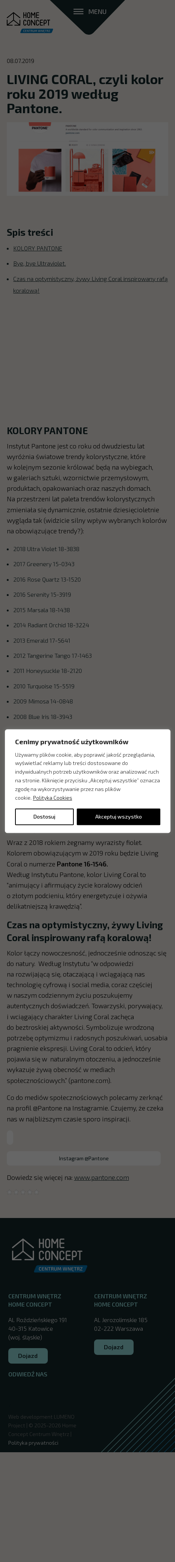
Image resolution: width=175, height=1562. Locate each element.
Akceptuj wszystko (118, 816)
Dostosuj (44, 816)
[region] (87, 781)
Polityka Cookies (52, 797)
